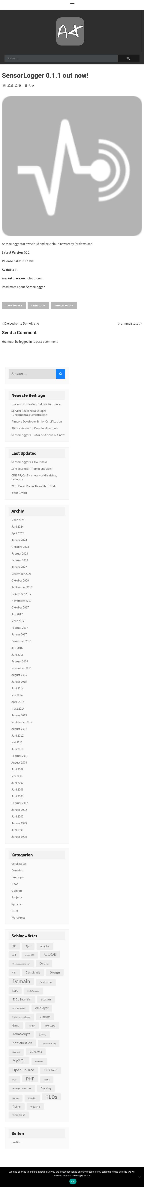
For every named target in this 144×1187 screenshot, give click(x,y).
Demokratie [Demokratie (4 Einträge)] (33, 972)
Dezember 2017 (21, 594)
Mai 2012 (16, 742)
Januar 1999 (19, 823)
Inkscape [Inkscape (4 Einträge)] (50, 1025)
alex (31, 85)
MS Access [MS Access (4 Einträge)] (35, 1052)
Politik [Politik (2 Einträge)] (47, 1080)
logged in (25, 342)
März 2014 (17, 708)
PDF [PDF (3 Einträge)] (14, 1079)
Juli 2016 (17, 648)
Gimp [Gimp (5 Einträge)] (16, 1025)
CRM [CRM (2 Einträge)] (14, 973)
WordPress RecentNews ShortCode (33, 486)
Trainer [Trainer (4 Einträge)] (16, 1106)
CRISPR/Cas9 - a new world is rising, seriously (34, 477)
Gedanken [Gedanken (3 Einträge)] (45, 1016)
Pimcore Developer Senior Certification (36, 421)
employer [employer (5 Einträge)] (41, 1008)
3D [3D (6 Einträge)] (14, 946)
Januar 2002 (19, 809)
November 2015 (21, 668)
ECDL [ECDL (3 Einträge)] (15, 990)
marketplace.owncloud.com (22, 278)
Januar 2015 (19, 681)
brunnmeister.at (130, 323)
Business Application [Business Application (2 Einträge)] (21, 964)
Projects (16, 897)
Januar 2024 (19, 540)
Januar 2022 (19, 567)
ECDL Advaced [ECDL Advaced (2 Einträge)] (33, 991)
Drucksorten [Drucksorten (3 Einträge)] (46, 982)
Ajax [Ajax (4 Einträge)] (28, 946)
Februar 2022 (19, 560)
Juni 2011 (17, 749)
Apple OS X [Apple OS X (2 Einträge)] (29, 955)
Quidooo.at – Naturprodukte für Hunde (36, 404)
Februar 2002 (19, 803)
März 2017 (17, 621)
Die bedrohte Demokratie (20, 323)
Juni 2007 (17, 783)
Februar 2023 (19, 553)
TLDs (14, 911)
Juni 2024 (17, 526)
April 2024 (17, 533)
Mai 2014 (16, 695)
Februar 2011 (19, 756)
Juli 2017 (17, 614)
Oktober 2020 (20, 580)
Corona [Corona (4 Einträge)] (44, 963)
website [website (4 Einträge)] (35, 1106)
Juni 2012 (17, 735)
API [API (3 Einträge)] (14, 954)
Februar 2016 (19, 661)
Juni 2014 (17, 688)
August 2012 (19, 729)
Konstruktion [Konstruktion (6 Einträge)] (22, 1043)
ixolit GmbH (19, 493)
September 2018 (21, 587)
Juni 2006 (17, 789)
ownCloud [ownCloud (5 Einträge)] (51, 1070)
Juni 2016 (17, 654)
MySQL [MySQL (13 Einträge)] (19, 1061)
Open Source (14, 305)
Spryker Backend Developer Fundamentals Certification (29, 413)
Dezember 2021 (21, 574)
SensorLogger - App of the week (31, 468)
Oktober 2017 (20, 607)
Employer (17, 877)
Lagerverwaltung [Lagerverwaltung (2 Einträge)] (49, 1043)
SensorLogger (35, 287)
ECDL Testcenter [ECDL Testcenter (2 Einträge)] (19, 1008)
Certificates (19, 863)
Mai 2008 (16, 776)
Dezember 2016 (21, 641)
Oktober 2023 (20, 547)
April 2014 (17, 702)
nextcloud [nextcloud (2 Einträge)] (39, 1061)
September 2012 (21, 722)
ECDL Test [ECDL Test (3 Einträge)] (46, 999)
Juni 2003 (17, 796)
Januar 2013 (19, 715)
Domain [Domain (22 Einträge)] (21, 981)
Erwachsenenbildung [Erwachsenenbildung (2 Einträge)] (21, 1017)
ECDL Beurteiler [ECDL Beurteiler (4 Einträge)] (22, 999)
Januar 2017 (19, 634)
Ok (72, 1181)
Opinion (16, 890)
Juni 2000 (17, 816)
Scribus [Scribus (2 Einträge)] (15, 1098)
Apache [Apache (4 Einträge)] (44, 946)
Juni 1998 (17, 830)
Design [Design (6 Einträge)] (55, 972)
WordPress (18, 917)
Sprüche (16, 904)
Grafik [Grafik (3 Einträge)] (32, 1025)
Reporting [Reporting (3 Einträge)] (46, 1088)
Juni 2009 (17, 769)
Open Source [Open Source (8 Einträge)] (23, 1070)
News (14, 884)
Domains (17, 870)
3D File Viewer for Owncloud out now (34, 428)
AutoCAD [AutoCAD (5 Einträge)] (50, 955)
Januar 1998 (19, 836)
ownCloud (38, 305)
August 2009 (19, 762)
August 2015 (19, 675)
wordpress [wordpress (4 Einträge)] (18, 1115)
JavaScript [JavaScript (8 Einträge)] (21, 1034)
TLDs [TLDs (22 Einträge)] (51, 1096)
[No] (139, 1177)
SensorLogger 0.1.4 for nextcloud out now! (38, 435)
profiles (16, 1142)
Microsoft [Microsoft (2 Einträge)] (16, 1052)
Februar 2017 (19, 627)
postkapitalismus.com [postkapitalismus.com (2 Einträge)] (21, 1088)
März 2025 (17, 520)
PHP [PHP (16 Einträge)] (30, 1079)
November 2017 (21, 600)
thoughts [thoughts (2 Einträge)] (32, 1098)
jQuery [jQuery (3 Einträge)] (42, 1034)
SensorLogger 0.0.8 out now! (29, 462)
